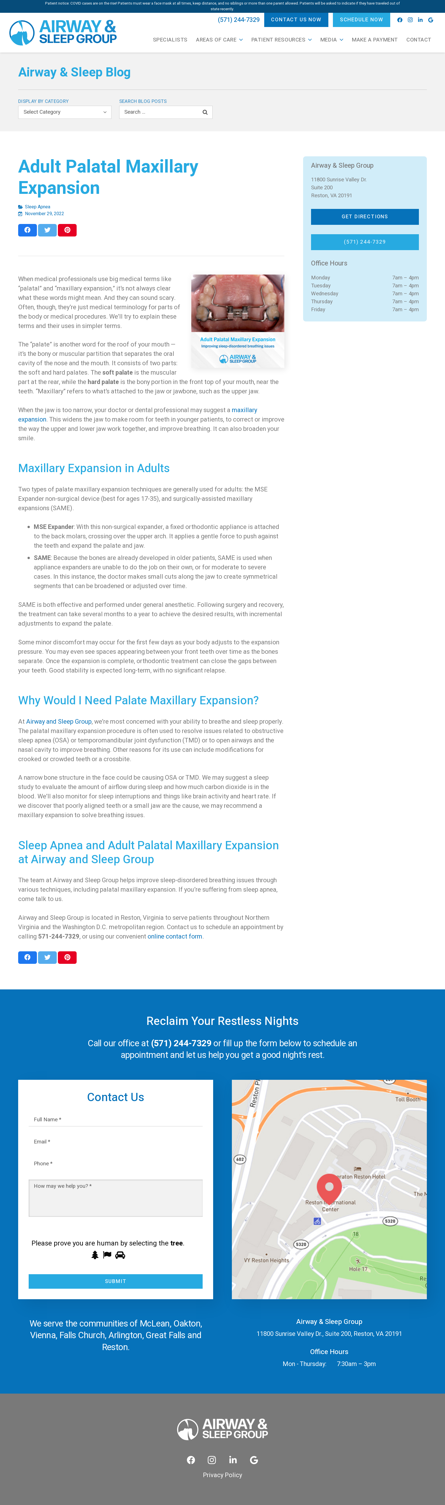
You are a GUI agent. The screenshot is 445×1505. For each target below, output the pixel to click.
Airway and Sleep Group (59, 721)
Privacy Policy (222, 1475)
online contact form (175, 936)
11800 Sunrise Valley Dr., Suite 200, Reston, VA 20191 (329, 1333)
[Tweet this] (47, 230)
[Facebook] (400, 20)
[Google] (430, 20)
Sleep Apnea (37, 207)
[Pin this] (67, 230)
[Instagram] (410, 20)
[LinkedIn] (420, 20)
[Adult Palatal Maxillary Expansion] (237, 321)
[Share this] (27, 230)
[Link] (63, 32)
